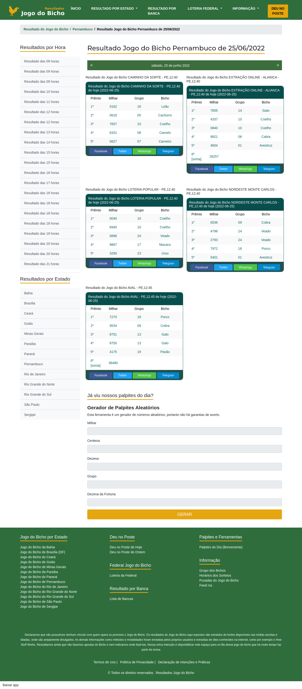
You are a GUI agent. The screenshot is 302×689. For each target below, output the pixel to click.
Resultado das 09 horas (41, 61)
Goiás (28, 323)
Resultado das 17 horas (41, 183)
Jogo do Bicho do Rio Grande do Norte (48, 592)
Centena (93, 441)
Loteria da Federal (123, 575)
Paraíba (30, 344)
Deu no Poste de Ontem (127, 552)
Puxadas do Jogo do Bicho (219, 580)
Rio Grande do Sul (37, 394)
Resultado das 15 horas (41, 152)
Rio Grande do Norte (39, 384)
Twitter (122, 151)
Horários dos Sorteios (215, 575)
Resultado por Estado (113, 8)
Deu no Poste (278, 11)
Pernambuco (33, 364)
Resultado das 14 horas (41, 142)
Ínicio (77, 8)
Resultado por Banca (162, 11)
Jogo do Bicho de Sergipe (39, 606)
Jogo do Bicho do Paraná (38, 577)
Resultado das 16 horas (41, 173)
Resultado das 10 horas (41, 92)
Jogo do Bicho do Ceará (37, 557)
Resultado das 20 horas (41, 244)
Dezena (93, 458)
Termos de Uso (104, 662)
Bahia (28, 293)
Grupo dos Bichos (212, 570)
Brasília (29, 303)
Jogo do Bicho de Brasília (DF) (42, 552)
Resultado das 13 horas (41, 132)
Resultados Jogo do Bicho (175, 673)
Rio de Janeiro (35, 374)
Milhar (91, 423)
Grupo (91, 476)
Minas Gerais (34, 334)
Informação (244, 8)
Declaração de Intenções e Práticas (184, 662)
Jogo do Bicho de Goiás (37, 562)
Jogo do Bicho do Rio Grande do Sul (47, 597)
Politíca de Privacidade (137, 662)
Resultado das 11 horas (41, 102)
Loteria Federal (204, 8)
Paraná (29, 354)
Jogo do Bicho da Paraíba (39, 572)
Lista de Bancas (121, 599)
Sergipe (30, 415)
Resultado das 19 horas (41, 233)
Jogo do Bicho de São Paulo (41, 601)
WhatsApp (144, 151)
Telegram (168, 151)
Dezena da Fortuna (101, 494)
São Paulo (32, 404)
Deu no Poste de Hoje (126, 547)
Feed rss (205, 585)
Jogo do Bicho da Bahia (37, 547)
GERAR (184, 514)
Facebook (101, 151)
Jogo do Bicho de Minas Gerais (43, 567)
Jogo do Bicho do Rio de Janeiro (44, 587)
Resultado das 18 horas (41, 193)
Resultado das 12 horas (41, 112)
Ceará (28, 313)
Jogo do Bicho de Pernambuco (42, 582)
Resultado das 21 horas (41, 264)
